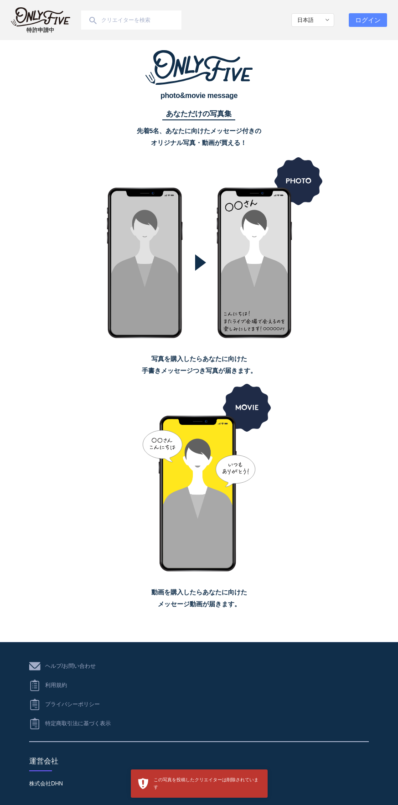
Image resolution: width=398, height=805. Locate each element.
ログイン (368, 20)
